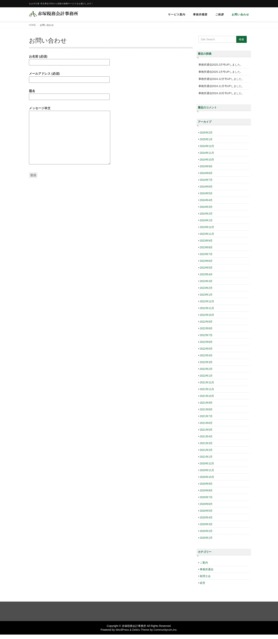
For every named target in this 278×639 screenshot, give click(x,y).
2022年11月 (207, 308)
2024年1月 (206, 220)
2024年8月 (206, 173)
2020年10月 (207, 476)
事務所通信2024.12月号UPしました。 (221, 78)
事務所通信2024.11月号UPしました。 (221, 86)
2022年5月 (206, 348)
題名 (69, 93)
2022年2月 (206, 368)
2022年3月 (206, 362)
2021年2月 (206, 449)
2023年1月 (206, 294)
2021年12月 (207, 382)
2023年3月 (206, 281)
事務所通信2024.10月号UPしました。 (221, 93)
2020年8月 (206, 490)
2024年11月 (207, 152)
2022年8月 (206, 328)
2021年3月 (206, 443)
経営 (202, 582)
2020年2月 (206, 530)
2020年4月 (206, 517)
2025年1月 (206, 139)
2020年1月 (206, 537)
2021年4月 (206, 436)
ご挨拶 (219, 14)
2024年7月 (206, 179)
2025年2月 (206, 132)
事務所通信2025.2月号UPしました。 (220, 64)
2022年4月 (206, 355)
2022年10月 (207, 314)
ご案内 (204, 562)
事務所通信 (206, 569)
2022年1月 (206, 375)
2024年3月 (206, 206)
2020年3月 (206, 524)
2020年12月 (207, 463)
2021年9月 (206, 402)
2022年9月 (206, 321)
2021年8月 (206, 409)
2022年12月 (207, 301)
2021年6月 (206, 422)
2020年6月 (206, 503)
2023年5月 (206, 267)
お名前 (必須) (69, 59)
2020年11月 (207, 470)
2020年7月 (206, 497)
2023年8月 (206, 247)
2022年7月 (206, 335)
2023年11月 (207, 233)
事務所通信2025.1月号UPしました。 (220, 71)
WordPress (122, 629)
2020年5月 (206, 510)
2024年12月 (207, 146)
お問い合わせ (240, 14)
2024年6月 (206, 186)
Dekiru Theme (140, 629)
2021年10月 (207, 395)
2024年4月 (206, 200)
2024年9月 (206, 166)
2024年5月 (206, 193)
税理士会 (205, 576)
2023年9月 (206, 240)
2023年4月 (206, 274)
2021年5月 (206, 429)
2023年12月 (207, 227)
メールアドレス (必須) (69, 76)
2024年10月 (207, 159)
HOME (32, 25)
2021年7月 (206, 416)
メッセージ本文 (69, 135)
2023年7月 (206, 254)
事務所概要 (200, 14)
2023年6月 (206, 260)
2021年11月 (207, 389)
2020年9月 (206, 483)
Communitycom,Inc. (165, 629)
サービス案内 (176, 14)
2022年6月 (206, 341)
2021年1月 (206, 456)
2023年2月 (206, 287)
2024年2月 (206, 213)
